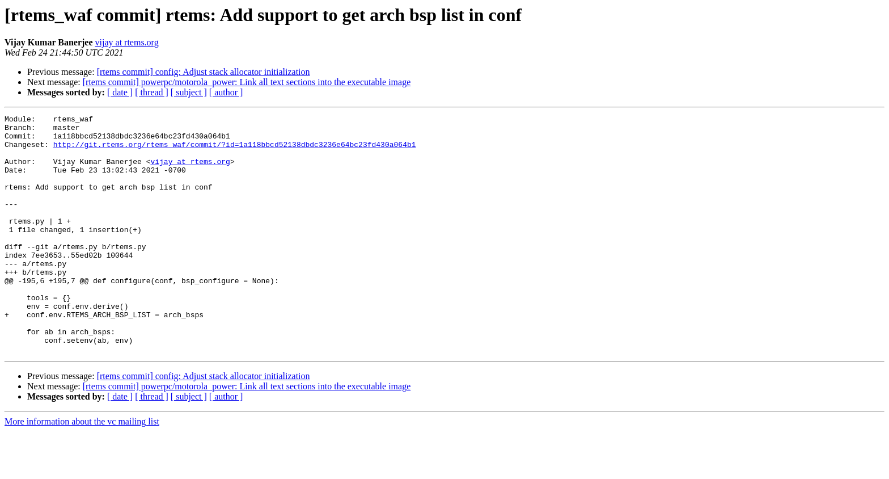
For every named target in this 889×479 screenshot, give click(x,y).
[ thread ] (151, 92)
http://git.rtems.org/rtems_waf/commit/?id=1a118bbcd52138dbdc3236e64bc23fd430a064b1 (234, 151)
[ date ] (120, 92)
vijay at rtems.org (127, 42)
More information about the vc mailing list (82, 469)
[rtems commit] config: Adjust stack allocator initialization (203, 72)
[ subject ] (189, 92)
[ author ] (226, 92)
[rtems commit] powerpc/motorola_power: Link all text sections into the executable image (247, 82)
